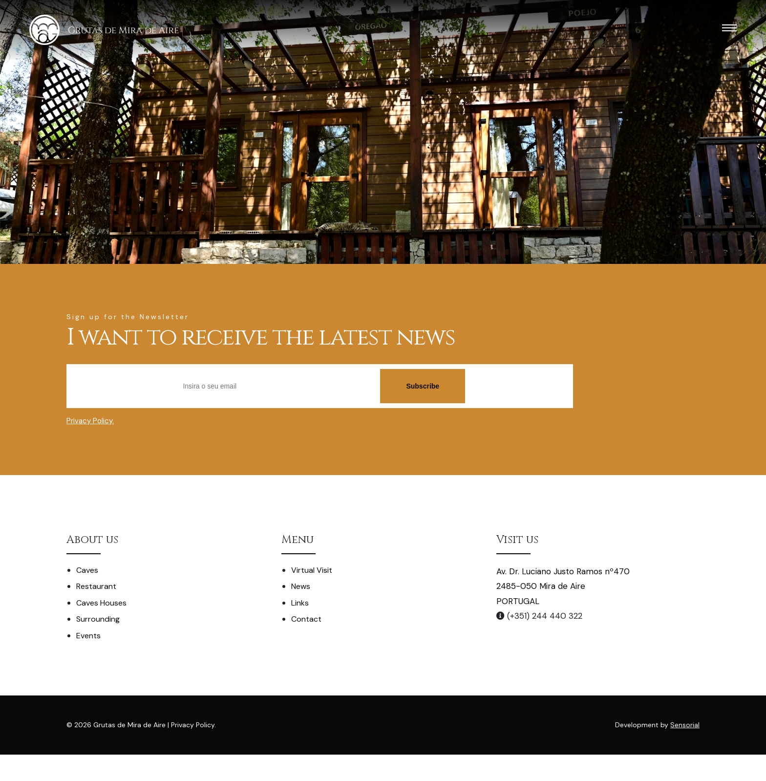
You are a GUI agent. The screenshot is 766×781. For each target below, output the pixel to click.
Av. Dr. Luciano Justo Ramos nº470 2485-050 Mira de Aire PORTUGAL (563, 586)
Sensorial (685, 724)
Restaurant (96, 586)
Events (88, 635)
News (300, 586)
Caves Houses (101, 603)
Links (300, 603)
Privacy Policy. (90, 421)
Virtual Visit (311, 570)
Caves (87, 570)
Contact (306, 619)
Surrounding (98, 619)
